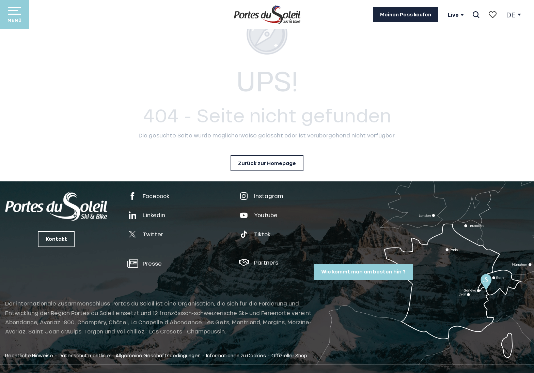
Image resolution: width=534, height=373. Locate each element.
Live (453, 15)
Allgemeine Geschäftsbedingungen (158, 355)
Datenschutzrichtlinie (84, 355)
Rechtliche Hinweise (29, 355)
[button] (476, 14)
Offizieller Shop (289, 355)
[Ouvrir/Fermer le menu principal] (14, 14)
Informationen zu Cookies (236, 355)
